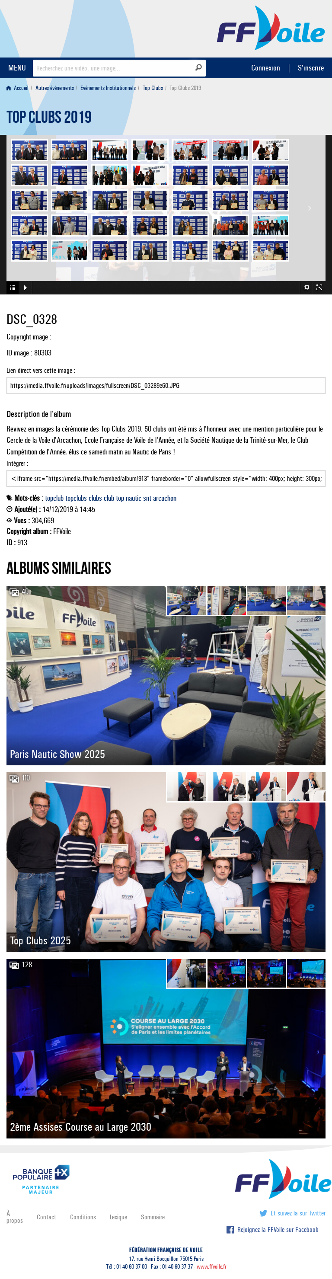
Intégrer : (166, 473)
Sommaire (153, 1217)
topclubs (76, 498)
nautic (133, 498)
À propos (14, 1217)
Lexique (118, 1217)
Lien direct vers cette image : (166, 380)
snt (147, 498)
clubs (95, 498)
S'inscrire (311, 68)
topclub (54, 498)
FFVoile (271, 27)
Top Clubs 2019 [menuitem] (185, 88)
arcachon (164, 498)
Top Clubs (153, 88)
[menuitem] (19, 88)
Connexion (265, 68)
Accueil (17, 88)
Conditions (83, 1217)
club (109, 498)
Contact (46, 1217)
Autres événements (54, 88)
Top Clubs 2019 (49, 119)
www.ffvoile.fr (212, 1266)
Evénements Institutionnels (108, 88)
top (120, 498)
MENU (17, 68)
